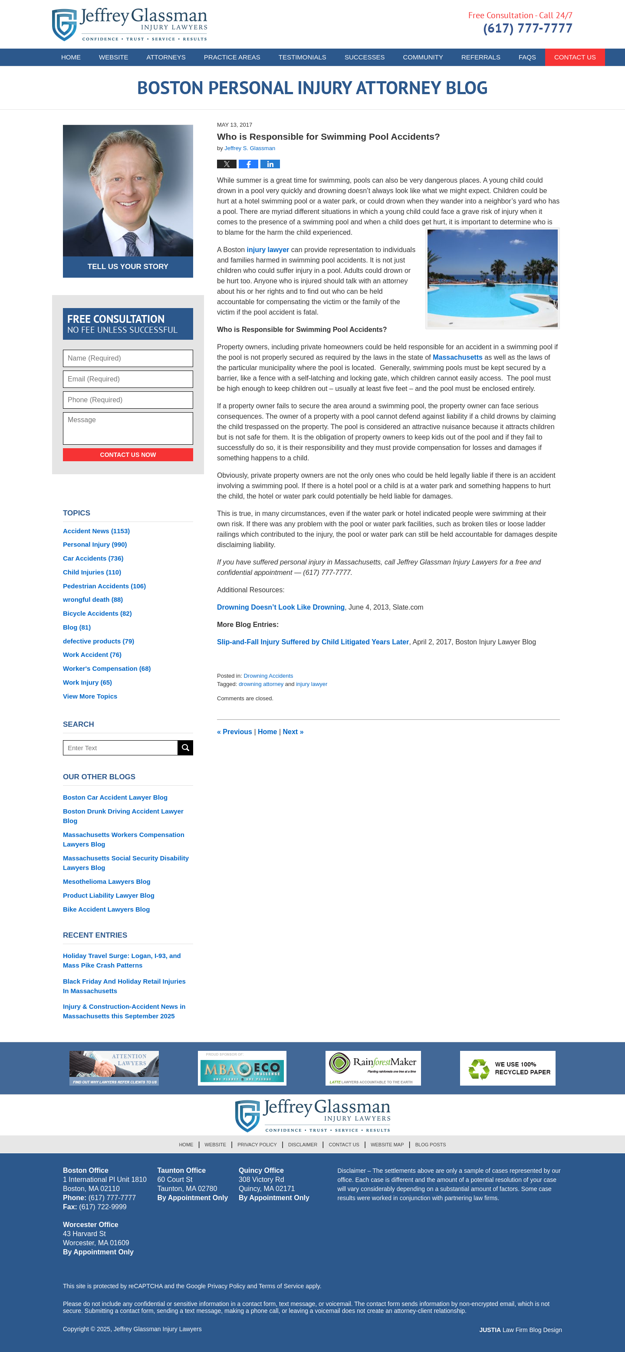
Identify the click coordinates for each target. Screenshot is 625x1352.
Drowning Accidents (268, 676)
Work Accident (92, 654)
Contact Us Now (128, 454)
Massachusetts (458, 357)
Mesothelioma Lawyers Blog (107, 881)
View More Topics (90, 696)
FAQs (527, 57)
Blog (77, 627)
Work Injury (87, 682)
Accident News (96, 531)
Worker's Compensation (107, 668)
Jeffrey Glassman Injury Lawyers (158, 1329)
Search (185, 747)
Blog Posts (430, 1144)
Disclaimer (302, 1144)
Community (423, 57)
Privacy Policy (257, 1144)
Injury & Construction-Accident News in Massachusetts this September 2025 (124, 1011)
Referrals (480, 57)
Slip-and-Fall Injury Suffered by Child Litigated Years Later (313, 642)
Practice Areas (232, 57)
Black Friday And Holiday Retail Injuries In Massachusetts (124, 986)
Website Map (387, 1144)
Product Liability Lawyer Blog (109, 895)
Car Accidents (93, 558)
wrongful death (93, 599)
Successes (365, 57)
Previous (234, 731)
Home (71, 57)
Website (113, 57)
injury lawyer (268, 249)
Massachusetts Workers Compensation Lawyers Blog (123, 839)
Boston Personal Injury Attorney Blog (129, 24)
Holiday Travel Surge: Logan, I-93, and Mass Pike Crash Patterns (122, 960)
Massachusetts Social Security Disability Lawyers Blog (126, 862)
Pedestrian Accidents (104, 586)
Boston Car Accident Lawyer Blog (115, 797)
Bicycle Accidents (97, 613)
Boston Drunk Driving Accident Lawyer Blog (123, 815)
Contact (575, 57)
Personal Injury (95, 544)
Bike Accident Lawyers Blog (106, 909)
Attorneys (166, 57)
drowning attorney (261, 684)
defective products (98, 641)
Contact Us (344, 1144)
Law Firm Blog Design (520, 1329)
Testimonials (302, 57)
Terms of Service (281, 1286)
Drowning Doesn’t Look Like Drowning (281, 607)
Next (293, 731)
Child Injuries (92, 572)
